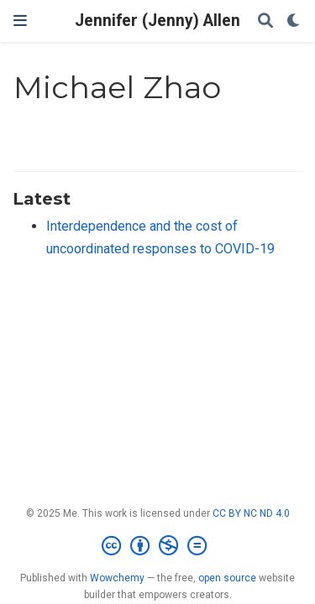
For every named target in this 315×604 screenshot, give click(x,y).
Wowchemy (117, 578)
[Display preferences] (294, 21)
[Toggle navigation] (20, 20)
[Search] (265, 21)
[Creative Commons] (157, 546)
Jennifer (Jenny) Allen (157, 20)
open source (227, 578)
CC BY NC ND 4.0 (251, 513)
